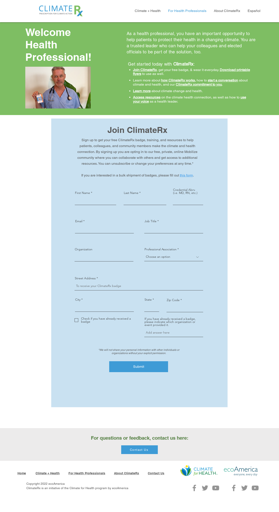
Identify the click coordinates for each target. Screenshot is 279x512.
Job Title (151, 221)
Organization (83, 249)
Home (21, 473)
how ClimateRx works (178, 80)
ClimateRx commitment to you (199, 84)
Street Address (85, 278)
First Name (82, 192)
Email (78, 221)
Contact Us (156, 473)
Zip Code (173, 300)
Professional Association (161, 249)
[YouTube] (215, 488)
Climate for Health (82, 488)
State (148, 299)
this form (186, 175)
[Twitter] (205, 488)
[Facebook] (194, 488)
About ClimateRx (126, 473)
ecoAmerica (120, 488)
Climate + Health (48, 473)
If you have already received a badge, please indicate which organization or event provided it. (170, 321)
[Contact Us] (139, 449)
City (77, 299)
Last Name (131, 192)
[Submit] (138, 366)
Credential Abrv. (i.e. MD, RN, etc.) (185, 191)
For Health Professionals (86, 473)
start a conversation (223, 80)
